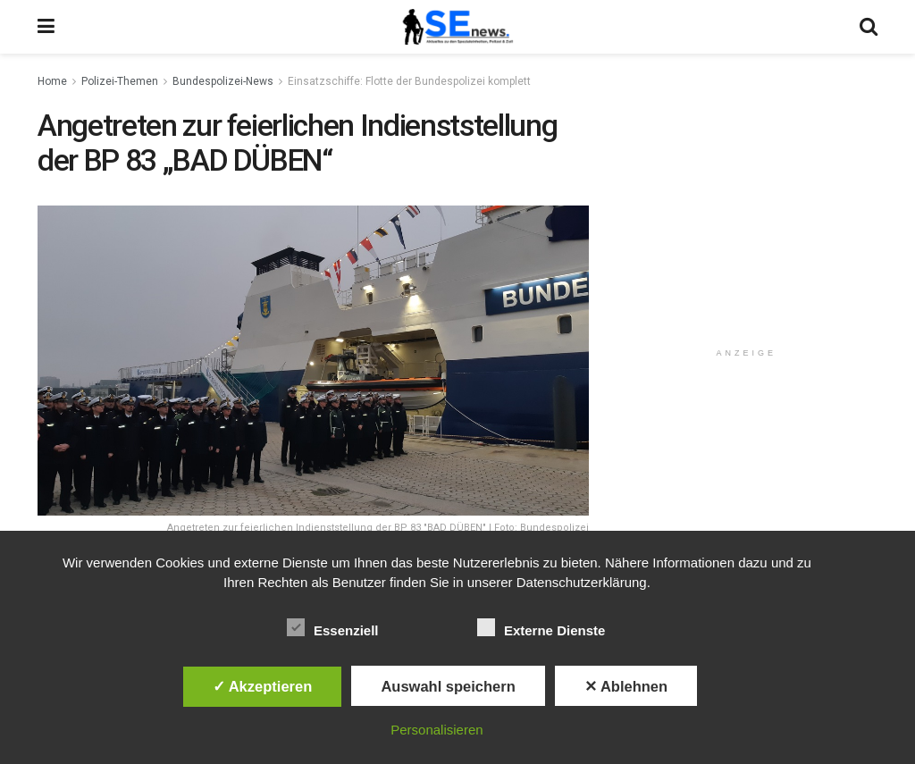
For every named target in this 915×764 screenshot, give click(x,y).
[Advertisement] (750, 220)
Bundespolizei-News (222, 81)
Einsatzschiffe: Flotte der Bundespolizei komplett (409, 81)
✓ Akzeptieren (263, 686)
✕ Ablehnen (625, 686)
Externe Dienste (541, 627)
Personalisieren (436, 729)
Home (52, 81)
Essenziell (333, 627)
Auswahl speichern (448, 686)
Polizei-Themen (119, 81)
